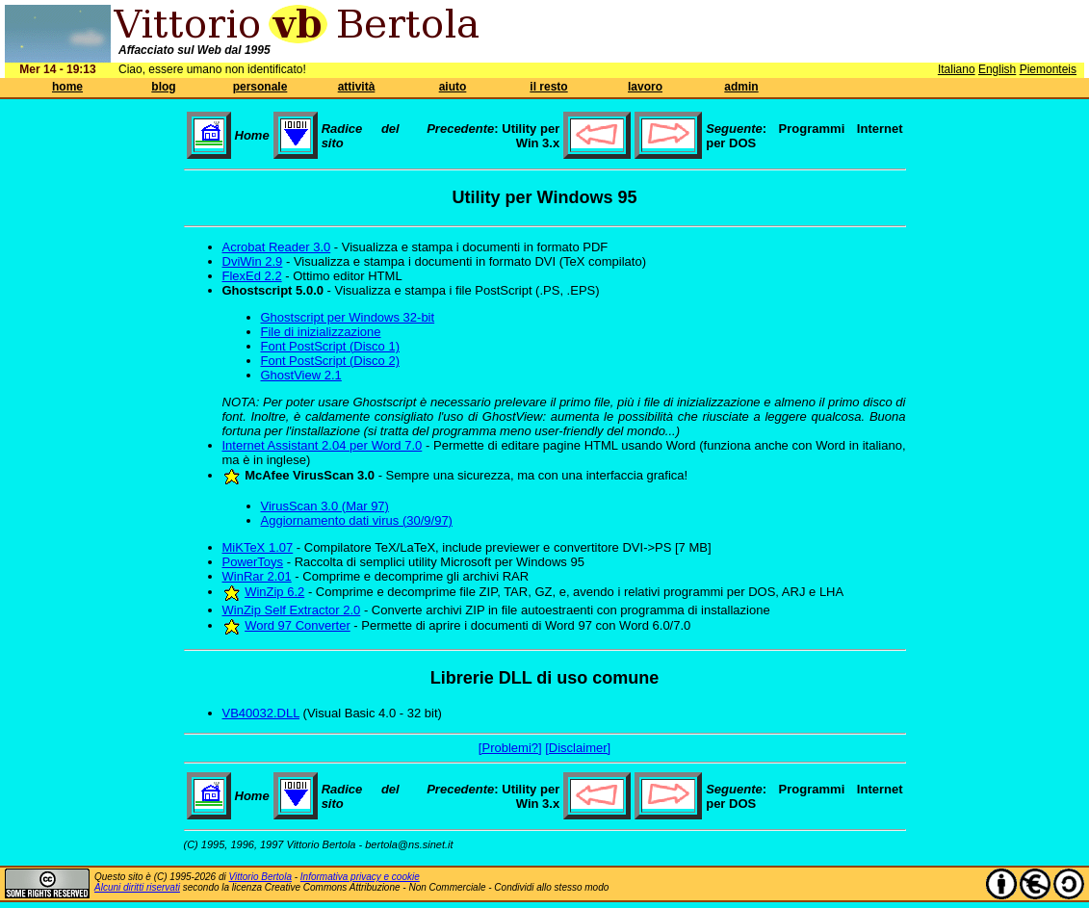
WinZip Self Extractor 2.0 (291, 610)
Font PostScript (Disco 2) (331, 360)
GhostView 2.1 (301, 375)
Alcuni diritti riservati (137, 887)
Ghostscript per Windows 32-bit (348, 317)
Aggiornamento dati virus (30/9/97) (357, 520)
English (997, 69)
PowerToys (253, 562)
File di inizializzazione (321, 331)
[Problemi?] (510, 747)
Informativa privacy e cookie (360, 876)
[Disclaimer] (577, 747)
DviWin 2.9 (252, 261)
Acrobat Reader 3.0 (276, 247)
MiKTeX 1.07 (258, 547)
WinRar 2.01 (257, 576)
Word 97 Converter (297, 625)
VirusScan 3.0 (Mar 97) (325, 506)
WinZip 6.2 (274, 591)
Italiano (956, 69)
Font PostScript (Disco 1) (331, 346)
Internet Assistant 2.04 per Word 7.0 (322, 445)
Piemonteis (1048, 69)
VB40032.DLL (260, 713)
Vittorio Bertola (260, 876)
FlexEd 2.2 (252, 276)
